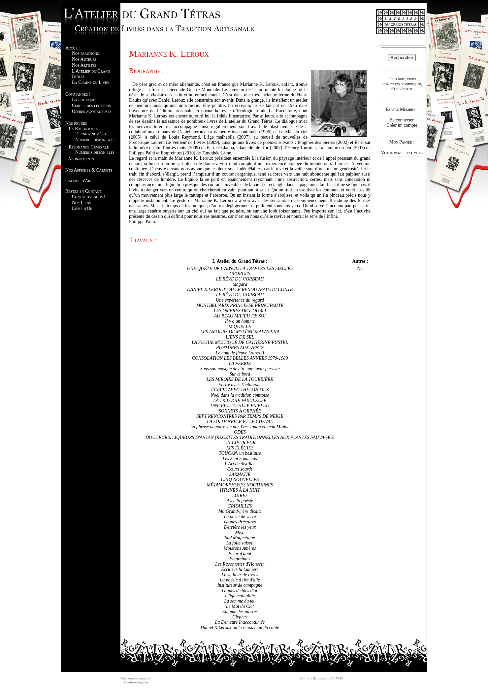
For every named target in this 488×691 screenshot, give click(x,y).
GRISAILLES (240, 506)
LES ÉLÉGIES (239, 447)
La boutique (83, 99)
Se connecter (402, 119)
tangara (240, 284)
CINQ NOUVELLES (240, 479)
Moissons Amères (240, 548)
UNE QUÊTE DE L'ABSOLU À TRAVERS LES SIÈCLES (240, 268)
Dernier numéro (90, 133)
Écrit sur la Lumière (239, 569)
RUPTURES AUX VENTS (240, 347)
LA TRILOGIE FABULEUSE (239, 400)
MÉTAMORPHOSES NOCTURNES (240, 484)
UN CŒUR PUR (239, 442)
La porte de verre (240, 516)
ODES (240, 432)
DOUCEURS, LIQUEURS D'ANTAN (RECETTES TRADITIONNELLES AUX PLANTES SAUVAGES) (240, 437)
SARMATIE (240, 474)
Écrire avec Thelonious (239, 384)
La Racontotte (83, 128)
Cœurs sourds (239, 469)
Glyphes (239, 616)
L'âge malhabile (240, 595)
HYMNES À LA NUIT (240, 490)
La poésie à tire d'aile (240, 579)
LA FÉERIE (240, 363)
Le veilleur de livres (239, 574)
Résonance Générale (89, 147)
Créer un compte (401, 125)
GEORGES (239, 273)
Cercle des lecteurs (91, 105)
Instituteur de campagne (239, 585)
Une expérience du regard (240, 300)
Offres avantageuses (92, 111)
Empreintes (239, 558)
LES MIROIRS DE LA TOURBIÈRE (240, 379)
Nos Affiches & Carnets (88, 170)
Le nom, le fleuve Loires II (239, 352)
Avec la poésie (240, 500)
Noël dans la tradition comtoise (240, 395)
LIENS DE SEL (240, 337)
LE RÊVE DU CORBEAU (240, 279)
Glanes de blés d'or (240, 590)
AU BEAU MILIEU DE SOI (240, 315)
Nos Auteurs (84, 59)
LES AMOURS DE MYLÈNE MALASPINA (239, 331)
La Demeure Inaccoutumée (240, 622)
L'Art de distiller (240, 463)
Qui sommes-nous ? (135, 678)
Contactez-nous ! (88, 196)
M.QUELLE (240, 326)
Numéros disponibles (94, 139)
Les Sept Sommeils (240, 458)
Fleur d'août (239, 553)
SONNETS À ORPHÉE (239, 411)
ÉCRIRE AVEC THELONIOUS (240, 389)
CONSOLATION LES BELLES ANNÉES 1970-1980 (240, 358)
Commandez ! (77, 94)
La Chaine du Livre (90, 82)
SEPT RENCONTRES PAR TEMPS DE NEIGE (239, 416)
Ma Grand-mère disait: (239, 511)
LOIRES (240, 495)
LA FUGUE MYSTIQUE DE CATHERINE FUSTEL (240, 342)
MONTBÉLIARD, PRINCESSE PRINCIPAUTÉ (240, 305)
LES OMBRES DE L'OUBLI (239, 310)
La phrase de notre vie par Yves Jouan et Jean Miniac (240, 426)
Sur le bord (240, 374)
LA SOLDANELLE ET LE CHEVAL (240, 421)
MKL (240, 532)
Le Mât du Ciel (240, 606)
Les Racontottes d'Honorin (240, 564)
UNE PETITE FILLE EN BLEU (240, 405)
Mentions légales (135, 682)
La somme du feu (239, 601)
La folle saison (239, 543)
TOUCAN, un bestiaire (240, 453)
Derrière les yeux (240, 527)
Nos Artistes (84, 65)
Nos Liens (81, 202)
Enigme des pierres (240, 611)
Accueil (73, 48)
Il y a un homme (240, 321)
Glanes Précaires (240, 521)
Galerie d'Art (78, 180)
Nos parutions (85, 53)
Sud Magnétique (240, 537)
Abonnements (81, 158)
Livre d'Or (82, 208)
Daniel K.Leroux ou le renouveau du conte (240, 627)
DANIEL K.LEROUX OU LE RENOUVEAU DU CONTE (240, 289)
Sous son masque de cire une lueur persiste (239, 368)
